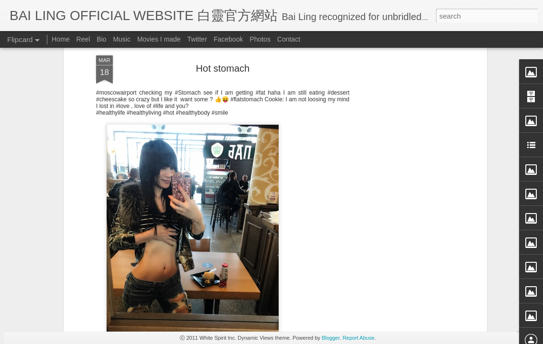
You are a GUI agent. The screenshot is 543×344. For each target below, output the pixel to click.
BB (264, 217)
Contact (288, 39)
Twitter (197, 39)
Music (121, 39)
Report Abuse (359, 338)
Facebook (228, 39)
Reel (83, 39)
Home (60, 39)
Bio (101, 39)
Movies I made (159, 39)
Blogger (330, 338)
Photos (260, 39)
